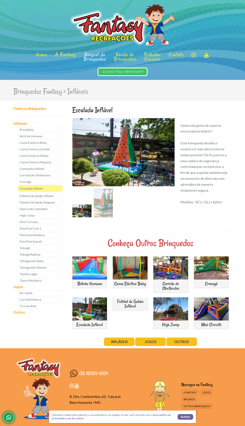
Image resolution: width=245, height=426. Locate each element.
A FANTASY (189, 392)
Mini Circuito (29, 222)
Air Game (26, 293)
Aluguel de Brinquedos (95, 56)
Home (41, 54)
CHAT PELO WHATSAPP (123, 71)
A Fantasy (65, 54)
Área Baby (27, 129)
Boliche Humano (31, 136)
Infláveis (77, 91)
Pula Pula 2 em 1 (30, 228)
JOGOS (150, 342)
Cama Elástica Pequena (35, 162)
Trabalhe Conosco (152, 56)
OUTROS (181, 342)
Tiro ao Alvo (28, 306)
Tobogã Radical (30, 254)
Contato (176, 54)
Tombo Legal (28, 274)
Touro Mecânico (31, 280)
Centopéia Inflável (32, 168)
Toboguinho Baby (32, 261)
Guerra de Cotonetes (34, 209)
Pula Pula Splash (31, 241)
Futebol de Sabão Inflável (37, 196)
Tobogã (25, 248)
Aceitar (185, 417)
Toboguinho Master (33, 267)
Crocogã (25, 181)
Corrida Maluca (30, 299)
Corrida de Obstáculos (35, 175)
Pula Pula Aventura (32, 235)
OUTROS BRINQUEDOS (197, 406)
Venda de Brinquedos (125, 56)
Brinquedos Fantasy (37, 91)
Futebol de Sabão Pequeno (37, 202)
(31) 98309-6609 (88, 373)
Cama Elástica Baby (33, 142)
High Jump (27, 215)
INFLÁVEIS (119, 342)
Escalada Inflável (31, 188)
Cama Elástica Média (34, 155)
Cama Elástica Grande (35, 149)
